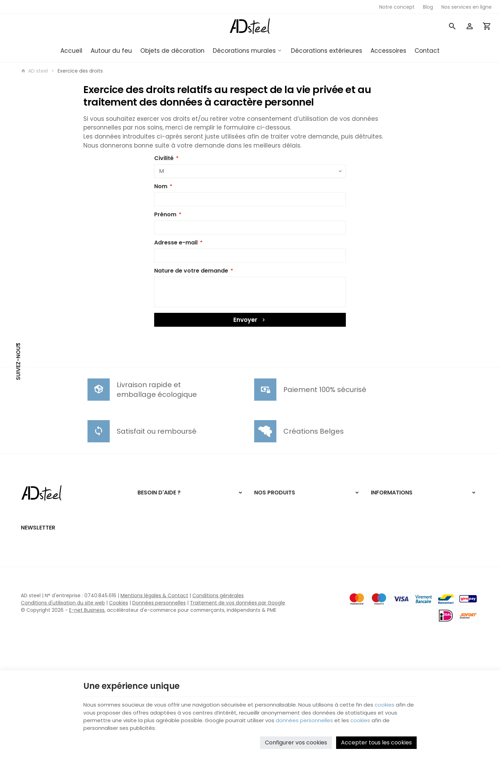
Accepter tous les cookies (376, 740)
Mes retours (152, 530)
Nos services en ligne (279, 568)
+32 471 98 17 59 (54, 543)
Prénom (165, 214)
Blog (259, 559)
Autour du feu (111, 51)
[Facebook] (18, 395)
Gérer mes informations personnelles (182, 549)
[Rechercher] (452, 26)
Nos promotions (389, 504)
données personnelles (330, 717)
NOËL (260, 504)
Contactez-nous (391, 523)
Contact (427, 51)
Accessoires (388, 51)
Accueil (71, 51)
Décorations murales (244, 51)
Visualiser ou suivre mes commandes (182, 521)
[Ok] (198, 613)
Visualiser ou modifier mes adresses (180, 539)
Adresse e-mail (176, 243)
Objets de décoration (172, 51)
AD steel (34, 71)
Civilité (164, 158)
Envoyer (250, 320)
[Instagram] (18, 412)
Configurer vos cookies (296, 740)
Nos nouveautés (390, 513)
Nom (160, 186)
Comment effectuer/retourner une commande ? (180, 508)
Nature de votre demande (191, 271)
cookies (395, 700)
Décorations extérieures (326, 51)
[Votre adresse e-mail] (114, 613)
